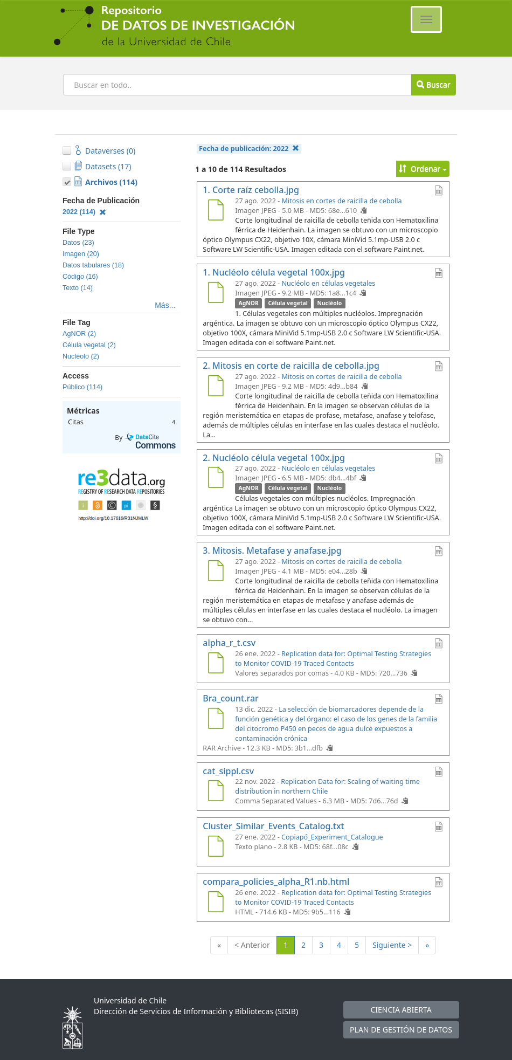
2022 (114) (84, 212)
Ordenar (423, 168)
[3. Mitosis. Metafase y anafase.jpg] (216, 572)
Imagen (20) (81, 254)
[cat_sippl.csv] (216, 792)
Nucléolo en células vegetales (329, 283)
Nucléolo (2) (81, 356)
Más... (165, 305)
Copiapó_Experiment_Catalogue (332, 837)
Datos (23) (78, 242)
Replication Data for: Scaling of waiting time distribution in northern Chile (327, 786)
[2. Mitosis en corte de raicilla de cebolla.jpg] (216, 387)
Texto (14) (78, 288)
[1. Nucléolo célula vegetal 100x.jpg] (216, 294)
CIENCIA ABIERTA (400, 1009)
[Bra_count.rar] (216, 720)
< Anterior (252, 945)
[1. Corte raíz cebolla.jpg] (216, 211)
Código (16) (80, 276)
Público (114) (82, 387)
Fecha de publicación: (249, 148)
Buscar (433, 84)
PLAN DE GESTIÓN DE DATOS (401, 1029)
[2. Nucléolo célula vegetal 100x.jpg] (216, 479)
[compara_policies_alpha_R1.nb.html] (216, 903)
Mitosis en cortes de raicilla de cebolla (342, 200)
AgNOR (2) (79, 334)
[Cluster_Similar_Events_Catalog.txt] (216, 848)
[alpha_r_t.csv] (216, 664)
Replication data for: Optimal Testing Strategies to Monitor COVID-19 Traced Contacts (333, 658)
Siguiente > (392, 945)
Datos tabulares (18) (93, 265)
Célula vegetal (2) (89, 345)
